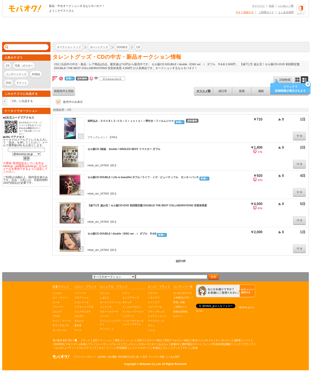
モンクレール (59, 330)
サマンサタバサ (60, 325)
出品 (271, 5)
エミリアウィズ (130, 297)
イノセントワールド (133, 311)
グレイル (104, 293)
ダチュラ (127, 302)
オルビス (79, 320)
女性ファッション (102, 340)
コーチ (56, 302)
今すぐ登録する (245, 12)
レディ (125, 293)
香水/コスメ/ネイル (202, 340)
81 (113, 165)
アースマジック (156, 320)
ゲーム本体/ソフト (83, 344)
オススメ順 (203, 91)
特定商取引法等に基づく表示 (132, 356)
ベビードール (155, 307)
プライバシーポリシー (85, 356)
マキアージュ (81, 297)
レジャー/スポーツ (140, 347)
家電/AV (175, 344)
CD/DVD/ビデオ (62, 344)
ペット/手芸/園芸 (118, 347)
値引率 (222, 91)
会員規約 (101, 356)
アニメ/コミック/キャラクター (139, 344)
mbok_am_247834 (98, 165)
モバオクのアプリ (182, 293)
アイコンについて (112, 78)
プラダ (56, 316)
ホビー (102, 347)
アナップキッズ (156, 311)
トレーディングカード (108, 344)
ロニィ (151, 325)
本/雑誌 (156, 347)
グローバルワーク (109, 311)
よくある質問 (286, 12)
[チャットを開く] (225, 291)
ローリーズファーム (110, 302)
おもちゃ (164, 344)
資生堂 (77, 325)
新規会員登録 (180, 311)
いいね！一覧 (286, 5)
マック (77, 330)
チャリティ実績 (156, 356)
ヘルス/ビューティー (65, 347)
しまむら (104, 297)
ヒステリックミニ (157, 316)
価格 (261, 91)
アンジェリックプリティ (110, 322)
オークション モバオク (25, 8)
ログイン (178, 316)
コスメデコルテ (82, 311)
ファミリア (154, 302)
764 (113, 137)
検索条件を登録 (64, 91)
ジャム (151, 330)
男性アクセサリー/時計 (177, 340)
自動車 (237, 340)
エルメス (57, 311)
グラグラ (152, 293)
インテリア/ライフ (243, 344)
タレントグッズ (171, 347)
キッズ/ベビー (223, 340)
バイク (247, 340)
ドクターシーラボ (83, 307)
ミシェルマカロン (131, 307)
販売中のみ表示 (73, 101)
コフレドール (81, 302)
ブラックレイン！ (97, 137)
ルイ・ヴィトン (60, 297)
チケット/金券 (190, 347)
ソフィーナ (80, 293)
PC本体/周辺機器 (221, 344)
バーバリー (58, 307)
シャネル (57, 293)
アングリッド (107, 329)
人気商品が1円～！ (183, 297)
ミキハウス (154, 297)
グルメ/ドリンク (88, 347)
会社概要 (112, 356)
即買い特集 (179, 302)
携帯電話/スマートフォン (196, 344)
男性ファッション (125, 340)
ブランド (85, 340)
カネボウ (79, 316)
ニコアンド (128, 316)
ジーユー (104, 316)
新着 (242, 91)
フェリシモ (106, 307)
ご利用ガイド (266, 12)
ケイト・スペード (61, 320)
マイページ (258, 5)
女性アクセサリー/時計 (149, 340)
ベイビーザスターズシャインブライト (133, 322)
